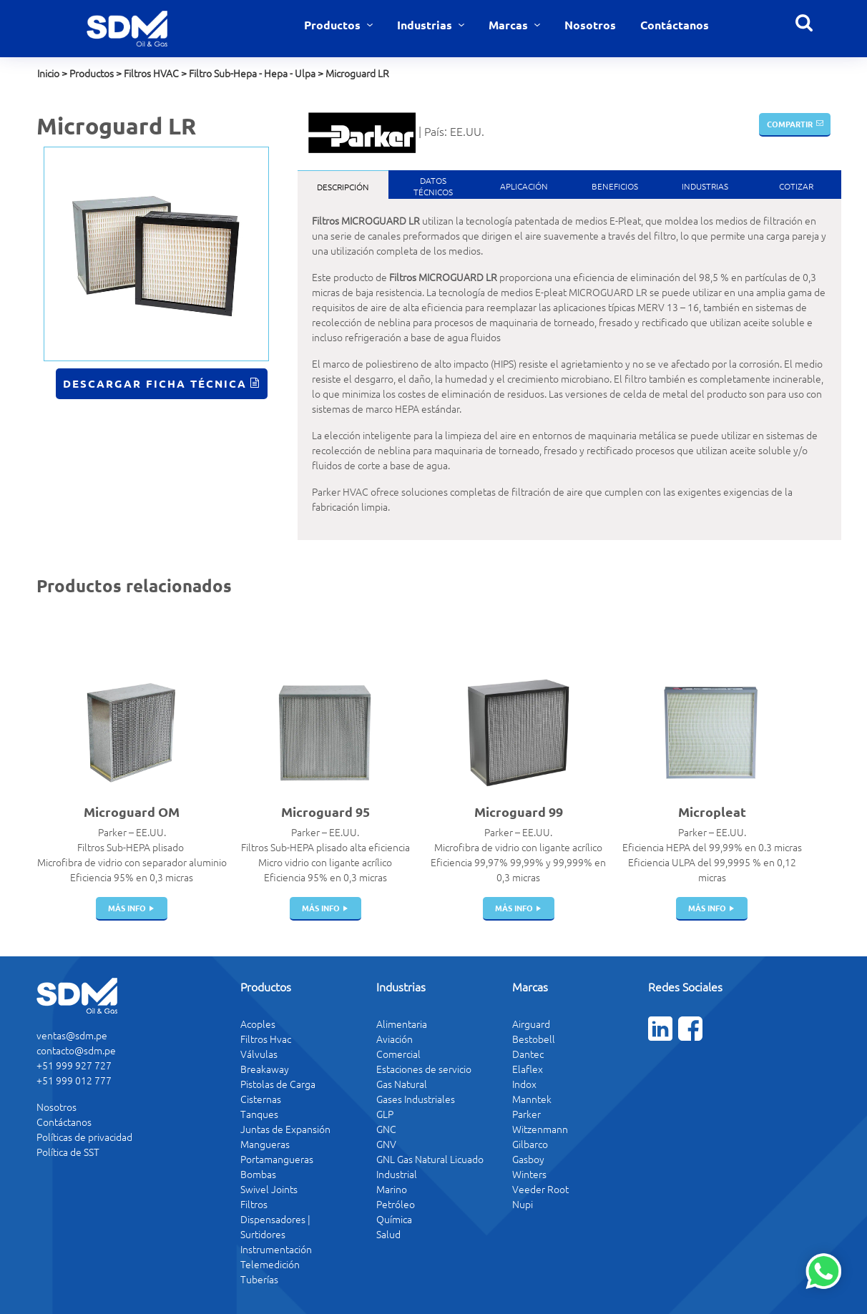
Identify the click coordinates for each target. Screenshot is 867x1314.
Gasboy (528, 1159)
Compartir (790, 123)
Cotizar (796, 186)
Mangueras (265, 1144)
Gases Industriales (415, 1099)
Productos (333, 24)
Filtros (254, 1204)
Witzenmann (540, 1129)
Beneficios (615, 186)
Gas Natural (401, 1084)
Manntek (532, 1099)
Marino (391, 1189)
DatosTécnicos (433, 186)
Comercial (398, 1053)
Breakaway (264, 1069)
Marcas (510, 24)
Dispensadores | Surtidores (275, 1226)
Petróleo (395, 1204)
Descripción (343, 186)
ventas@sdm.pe (71, 1035)
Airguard (531, 1023)
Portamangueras (276, 1159)
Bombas (258, 1174)
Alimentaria (401, 1023)
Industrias (426, 24)
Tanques (259, 1114)
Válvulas (259, 1053)
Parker (526, 1114)
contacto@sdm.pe (76, 1050)
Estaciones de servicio (423, 1069)
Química (394, 1219)
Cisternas (260, 1099)
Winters (529, 1174)
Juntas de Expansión (285, 1129)
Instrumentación (276, 1249)
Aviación (394, 1038)
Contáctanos (674, 24)
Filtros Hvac (265, 1038)
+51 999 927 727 (74, 1065)
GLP (384, 1114)
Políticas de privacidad (84, 1136)
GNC (386, 1129)
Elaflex (527, 1069)
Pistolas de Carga (277, 1084)
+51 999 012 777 (74, 1080)
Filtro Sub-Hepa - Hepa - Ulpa (252, 73)
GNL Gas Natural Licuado (430, 1159)
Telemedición (270, 1264)
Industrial (396, 1174)
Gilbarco (530, 1144)
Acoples (257, 1023)
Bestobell (533, 1038)
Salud (388, 1234)
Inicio (48, 73)
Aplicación (524, 186)
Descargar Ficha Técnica (155, 383)
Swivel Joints (269, 1189)
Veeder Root (540, 1189)
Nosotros (590, 24)
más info (127, 907)
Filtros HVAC (151, 73)
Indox (524, 1084)
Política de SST (67, 1151)
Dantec (528, 1053)
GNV (386, 1144)
